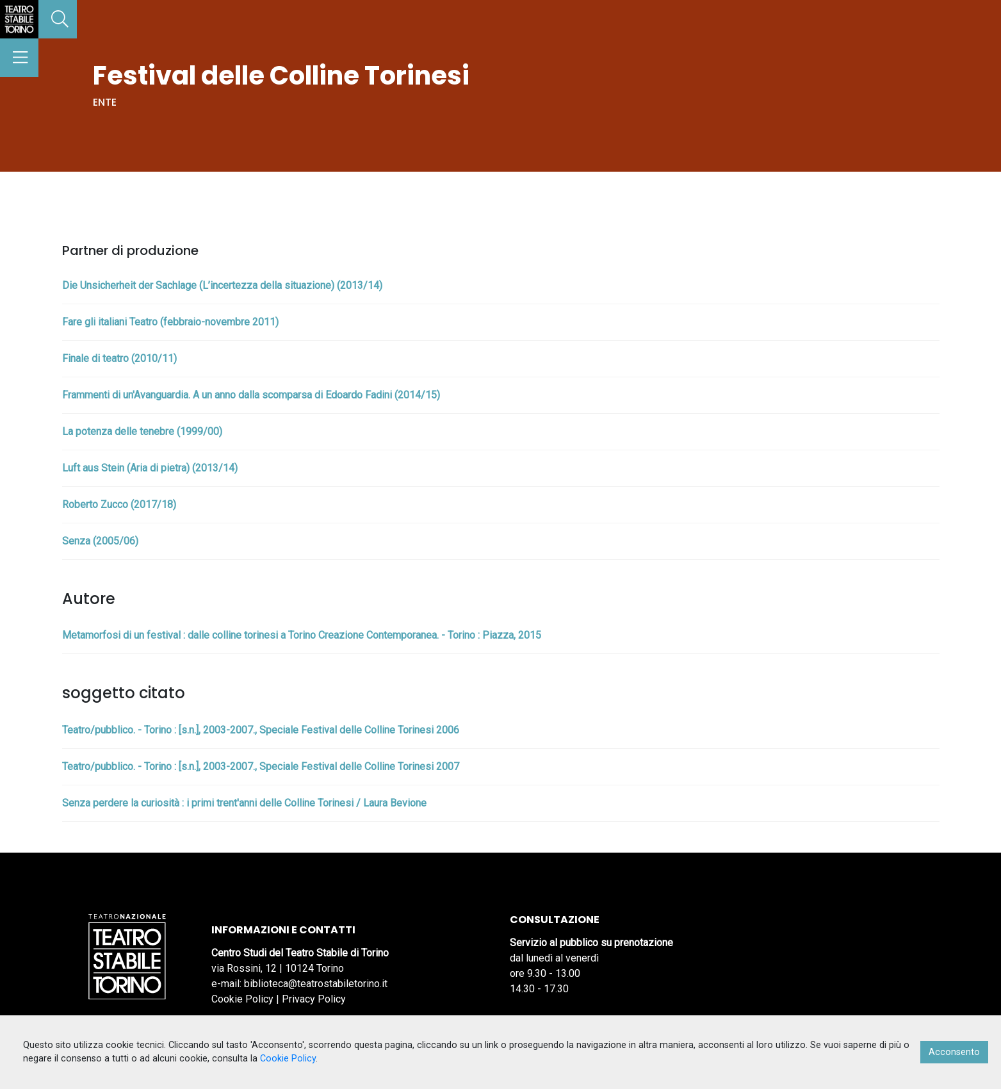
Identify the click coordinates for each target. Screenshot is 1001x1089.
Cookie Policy (242, 999)
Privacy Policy (314, 999)
